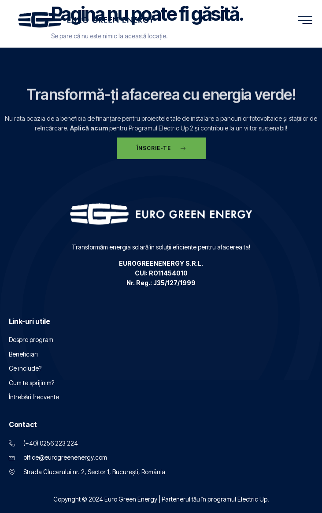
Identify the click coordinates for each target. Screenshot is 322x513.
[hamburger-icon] (305, 21)
